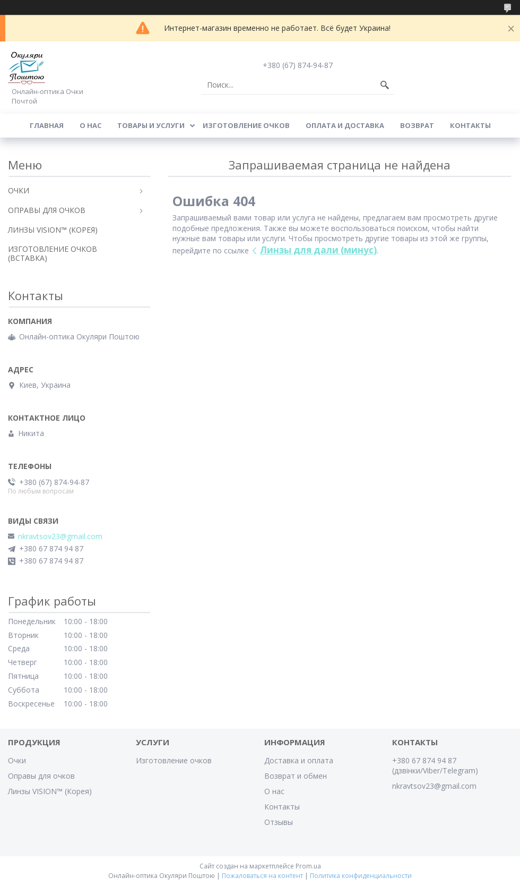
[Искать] (385, 85)
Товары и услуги (151, 125)
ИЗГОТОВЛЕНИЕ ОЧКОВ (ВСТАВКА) (52, 253)
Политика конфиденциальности (361, 875)
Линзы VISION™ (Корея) (50, 791)
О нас (274, 791)
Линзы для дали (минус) (318, 250)
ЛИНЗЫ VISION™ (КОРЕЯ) (53, 230)
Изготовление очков (246, 125)
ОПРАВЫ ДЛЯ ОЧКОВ (46, 210)
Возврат (417, 125)
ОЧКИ (18, 190)
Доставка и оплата (298, 760)
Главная (47, 125)
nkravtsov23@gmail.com (60, 536)
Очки (17, 760)
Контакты (470, 125)
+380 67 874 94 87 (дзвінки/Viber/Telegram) (435, 765)
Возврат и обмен (295, 776)
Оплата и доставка (345, 125)
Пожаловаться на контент (262, 875)
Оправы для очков (41, 776)
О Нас (90, 125)
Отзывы (278, 822)
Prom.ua (308, 866)
